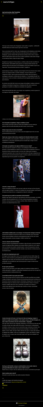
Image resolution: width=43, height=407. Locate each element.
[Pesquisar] (15, 2)
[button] (3, 16)
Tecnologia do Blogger (21, 403)
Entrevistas (5, 385)
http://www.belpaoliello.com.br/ (19, 382)
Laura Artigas (8, 2)
